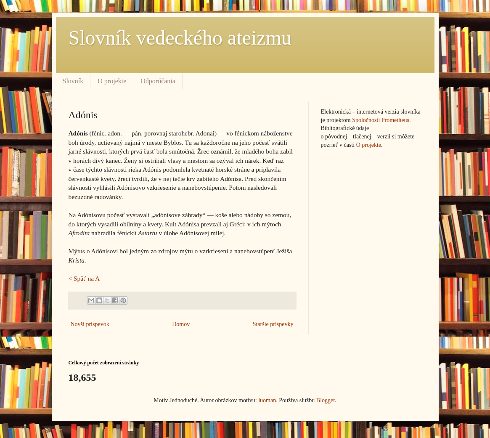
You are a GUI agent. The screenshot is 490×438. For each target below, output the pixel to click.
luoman (267, 400)
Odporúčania (157, 81)
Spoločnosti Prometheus (380, 120)
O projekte (112, 81)
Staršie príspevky (273, 324)
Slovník (73, 81)
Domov (181, 324)
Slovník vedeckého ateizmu (180, 38)
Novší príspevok (90, 324)
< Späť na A (84, 278)
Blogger (325, 400)
